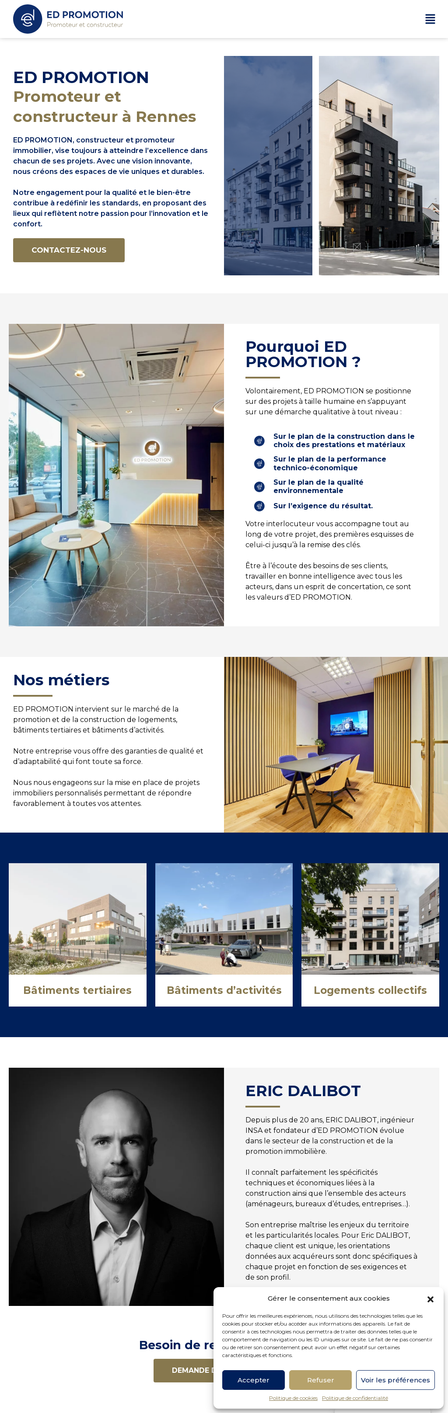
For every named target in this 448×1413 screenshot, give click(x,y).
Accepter (254, 1380)
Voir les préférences (395, 1380)
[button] (430, 1298)
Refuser (320, 1380)
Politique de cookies (293, 1398)
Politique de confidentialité (355, 1398)
